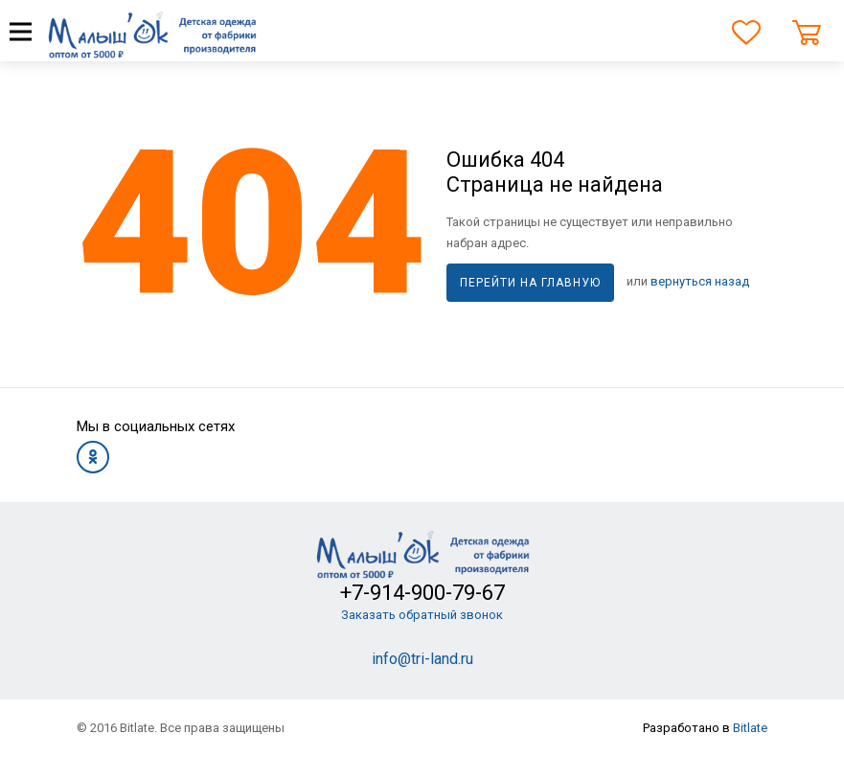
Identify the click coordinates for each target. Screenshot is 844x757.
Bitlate (750, 728)
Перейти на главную (530, 282)
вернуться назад (699, 281)
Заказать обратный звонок (422, 615)
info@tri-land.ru (422, 659)
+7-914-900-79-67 (422, 593)
